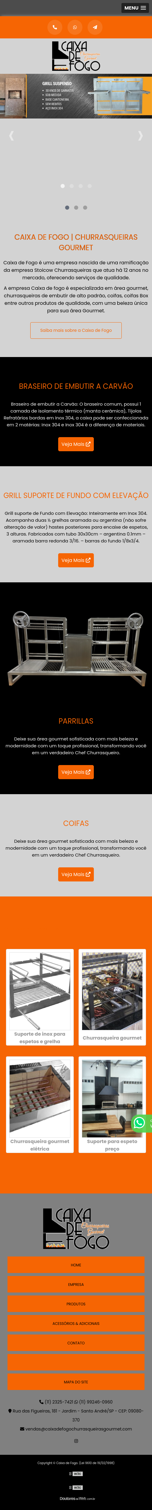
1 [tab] (63, 186)
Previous (11, 134)
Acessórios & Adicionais (76, 1323)
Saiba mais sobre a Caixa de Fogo (80, 330)
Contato (76, 1343)
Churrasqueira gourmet (112, 1037)
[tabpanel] (76, 104)
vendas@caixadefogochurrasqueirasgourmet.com (76, 1429)
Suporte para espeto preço (112, 1145)
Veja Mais (76, 444)
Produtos (76, 1304)
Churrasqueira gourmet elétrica (39, 1145)
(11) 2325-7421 (56, 1402)
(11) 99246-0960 (93, 1402)
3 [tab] (81, 186)
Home (76, 1265)
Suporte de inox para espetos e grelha (39, 1038)
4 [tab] (90, 186)
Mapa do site (76, 1382)
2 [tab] (72, 186)
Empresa (76, 1284)
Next (140, 134)
